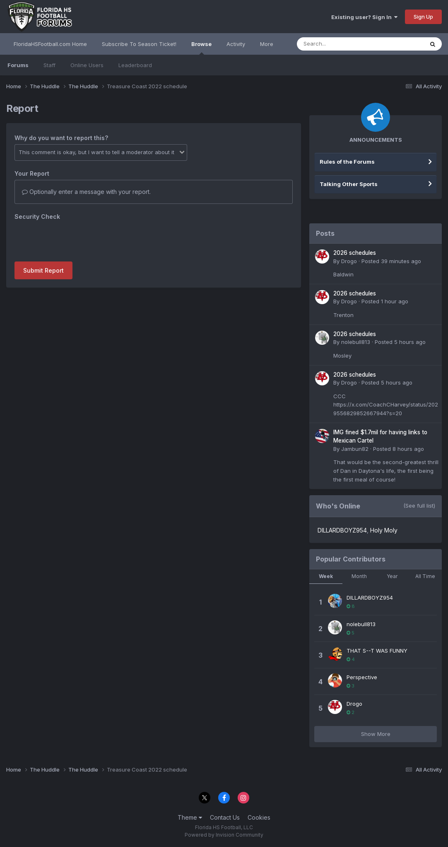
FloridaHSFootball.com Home (50, 44)
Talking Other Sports (349, 184)
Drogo (349, 261)
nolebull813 (355, 342)
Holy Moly (383, 530)
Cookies (259, 817)
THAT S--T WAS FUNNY (377, 650)
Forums (18, 65)
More (266, 44)
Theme (190, 817)
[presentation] (77, 239)
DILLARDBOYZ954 (342, 530)
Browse (201, 48)
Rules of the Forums (347, 161)
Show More (375, 734)
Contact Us (225, 817)
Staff (49, 65)
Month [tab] (359, 576)
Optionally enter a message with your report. (86, 191)
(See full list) (419, 505)
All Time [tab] (425, 576)
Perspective (362, 677)
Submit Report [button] (43, 270)
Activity (235, 44)
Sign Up (423, 16)
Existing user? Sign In (364, 17)
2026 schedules (354, 252)
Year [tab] (392, 576)
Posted (391, 261)
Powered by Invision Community (224, 835)
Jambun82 (355, 448)
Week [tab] (326, 576)
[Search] (337, 44)
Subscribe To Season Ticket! (139, 44)
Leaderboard (135, 65)
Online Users (87, 65)
